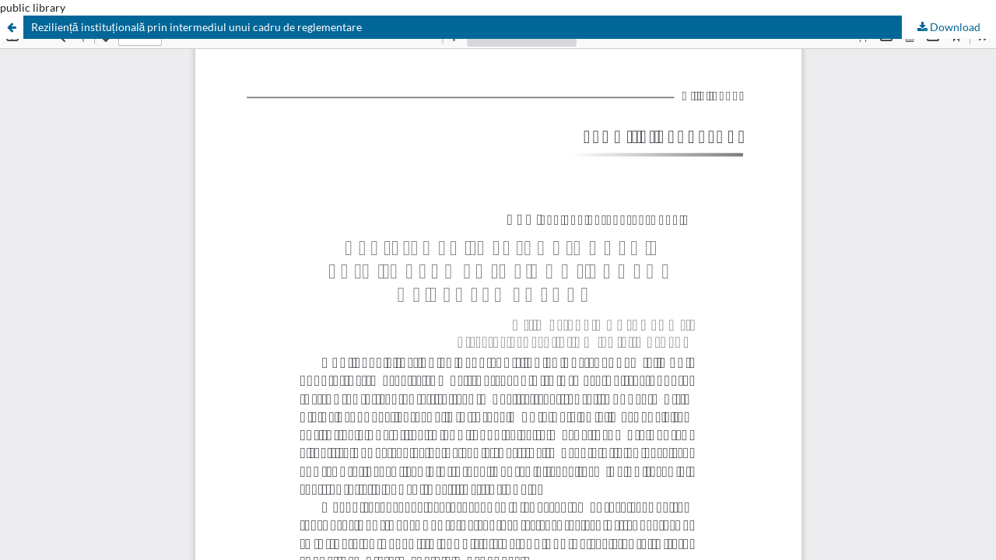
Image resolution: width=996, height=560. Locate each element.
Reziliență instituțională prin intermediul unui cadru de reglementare (196, 26)
